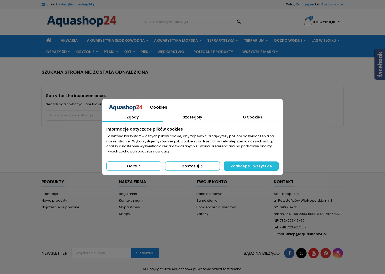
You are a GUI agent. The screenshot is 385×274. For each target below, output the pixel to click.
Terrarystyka (221, 40)
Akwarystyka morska (176, 40)
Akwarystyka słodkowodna (116, 40)
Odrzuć (134, 166)
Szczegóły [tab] (192, 117)
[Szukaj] (192, 22)
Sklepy (124, 213)
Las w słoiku (323, 40)
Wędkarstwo (170, 51)
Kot (127, 51)
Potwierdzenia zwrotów (216, 207)
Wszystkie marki (258, 51)
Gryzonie (85, 51)
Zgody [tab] (132, 117)
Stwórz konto (332, 4)
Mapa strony (129, 207)
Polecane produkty (213, 51)
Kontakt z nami (131, 200)
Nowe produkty (54, 200)
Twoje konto (211, 182)
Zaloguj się (305, 4)
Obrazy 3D (56, 51)
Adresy (202, 213)
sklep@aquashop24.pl (78, 4)
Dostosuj (193, 166)
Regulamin (128, 193)
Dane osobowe (209, 193)
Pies (144, 51)
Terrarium (254, 40)
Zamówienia (207, 200)
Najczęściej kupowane (60, 207)
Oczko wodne (288, 40)
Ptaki (109, 51)
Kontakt (284, 182)
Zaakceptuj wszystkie (251, 166)
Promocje (50, 193)
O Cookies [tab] (252, 117)
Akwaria (69, 40)
